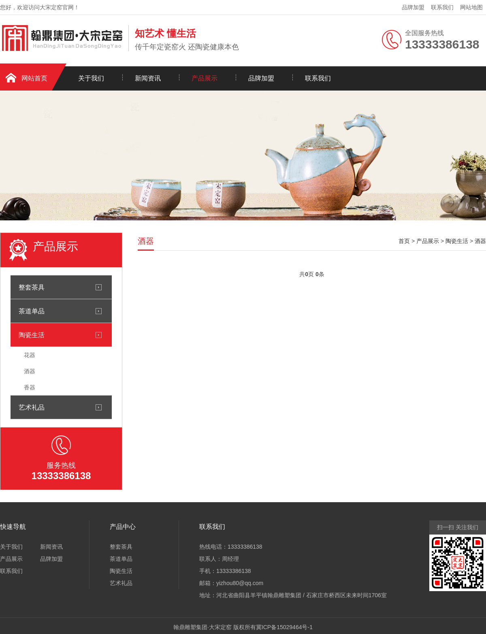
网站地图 (471, 7)
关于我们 (91, 78)
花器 (29, 355)
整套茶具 (32, 287)
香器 (29, 387)
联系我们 (442, 7)
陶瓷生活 (32, 334)
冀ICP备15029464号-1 (284, 627)
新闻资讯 (148, 78)
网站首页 (34, 78)
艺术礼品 (32, 407)
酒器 (29, 371)
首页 (404, 241)
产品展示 (204, 78)
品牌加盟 (413, 7)
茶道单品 (32, 311)
